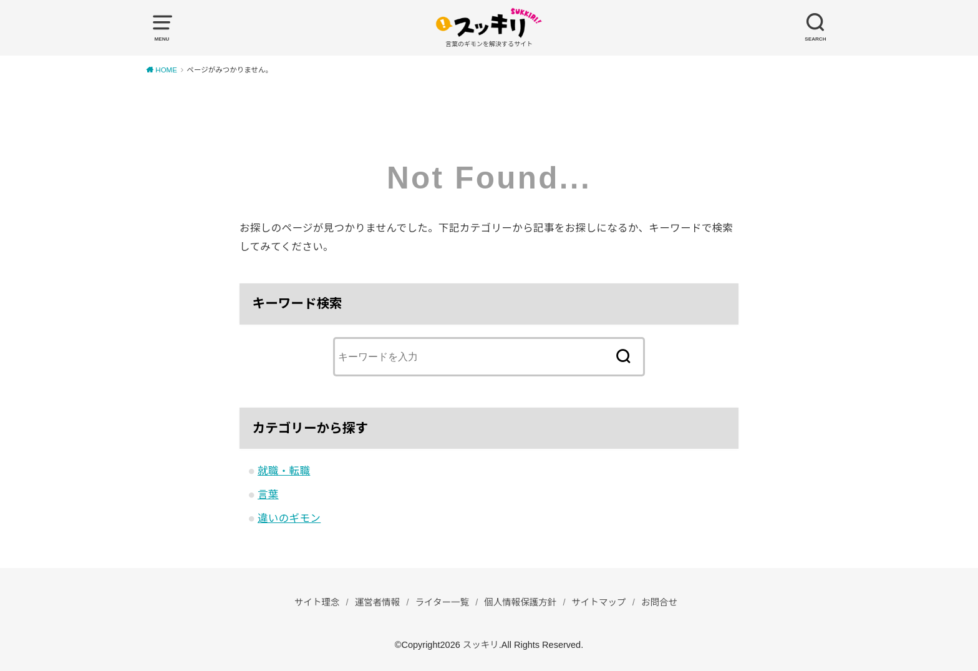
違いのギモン (289, 518)
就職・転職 (284, 470)
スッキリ (481, 645)
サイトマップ (599, 602)
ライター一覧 (442, 602)
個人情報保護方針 (520, 602)
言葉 (268, 494)
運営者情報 (377, 602)
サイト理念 (317, 602)
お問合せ (659, 602)
